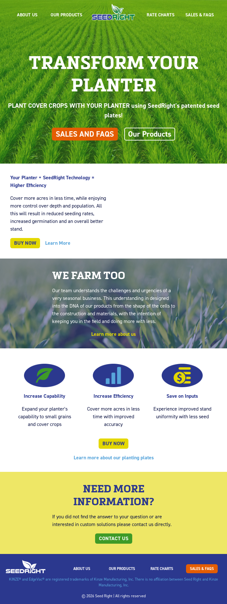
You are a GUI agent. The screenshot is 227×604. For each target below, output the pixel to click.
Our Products (66, 15)
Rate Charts (160, 15)
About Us (27, 15)
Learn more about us (113, 334)
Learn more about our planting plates (114, 457)
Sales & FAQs (199, 15)
